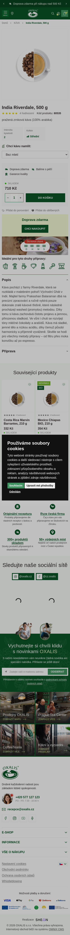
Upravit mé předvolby (40, 485)
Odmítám (15, 491)
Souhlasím (15, 485)
